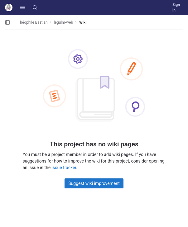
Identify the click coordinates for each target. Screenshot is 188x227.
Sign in (176, 7)
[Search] (35, 7)
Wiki (82, 22)
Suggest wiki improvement (94, 183)
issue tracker (64, 167)
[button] (22, 7)
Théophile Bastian (33, 22)
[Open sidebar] (7, 22)
